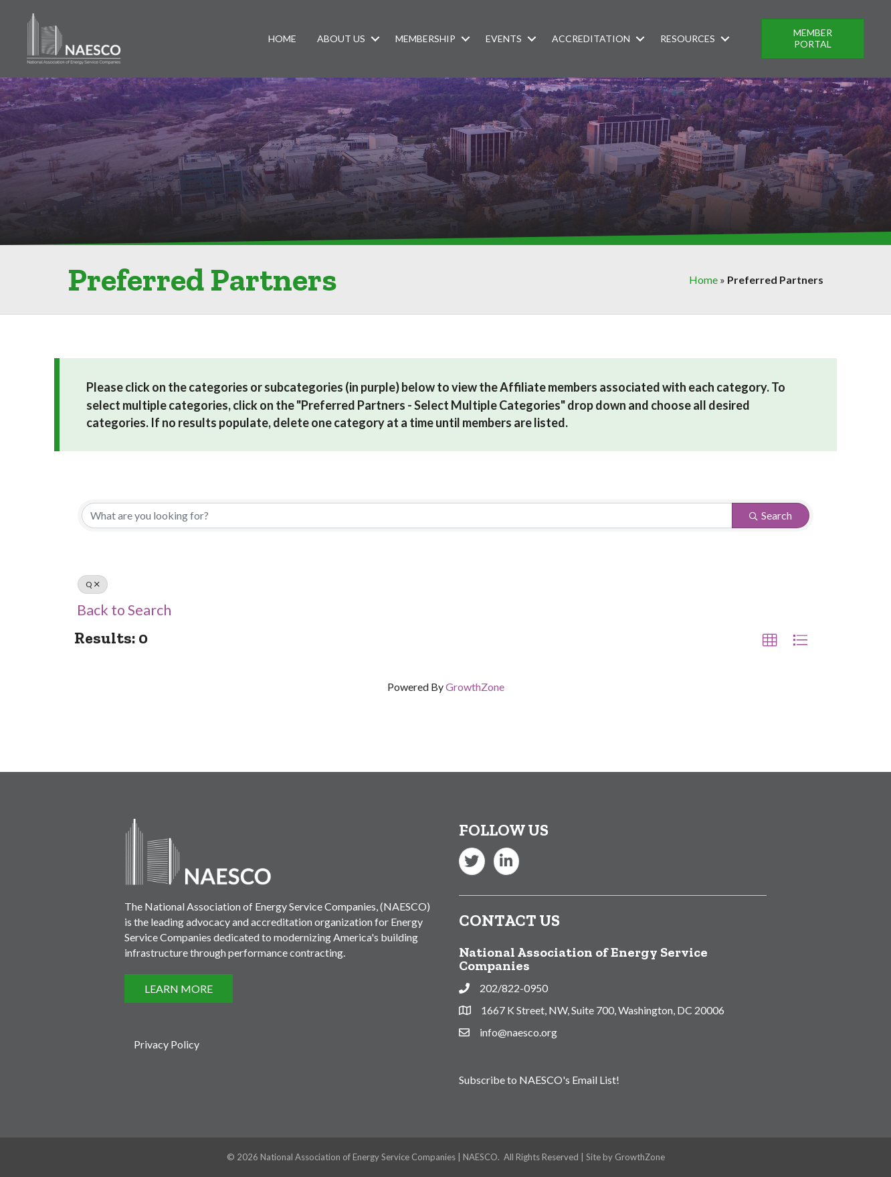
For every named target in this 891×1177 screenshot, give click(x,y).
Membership (425, 38)
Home (282, 38)
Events (504, 38)
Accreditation (591, 38)
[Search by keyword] (407, 515)
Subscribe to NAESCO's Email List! (539, 1079)
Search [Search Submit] (770, 515)
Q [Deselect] (93, 584)
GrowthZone (475, 686)
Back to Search (124, 610)
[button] (812, 39)
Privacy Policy (166, 1044)
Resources (687, 38)
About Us (341, 38)
